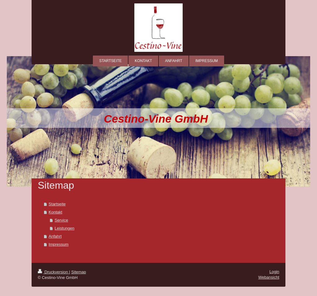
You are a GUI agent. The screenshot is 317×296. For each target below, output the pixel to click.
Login (274, 271)
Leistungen (65, 228)
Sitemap (78, 272)
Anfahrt (55, 236)
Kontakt (55, 212)
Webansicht (268, 277)
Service (61, 220)
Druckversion (53, 272)
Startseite (57, 204)
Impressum (58, 244)
